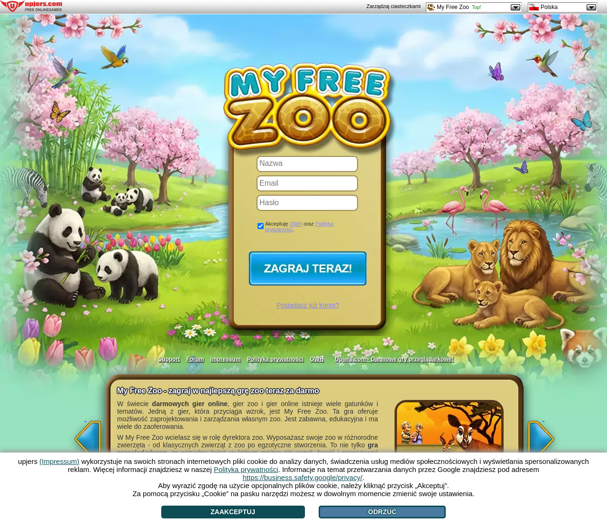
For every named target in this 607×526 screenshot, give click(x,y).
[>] (543, 436)
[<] (85, 436)
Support (169, 359)
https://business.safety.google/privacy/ (302, 477)
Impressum (226, 359)
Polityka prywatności (275, 359)
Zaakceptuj (233, 512)
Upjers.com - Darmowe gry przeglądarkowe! (394, 359)
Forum (195, 359)
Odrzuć (382, 512)
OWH (295, 224)
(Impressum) (59, 461)
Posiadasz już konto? (307, 305)
